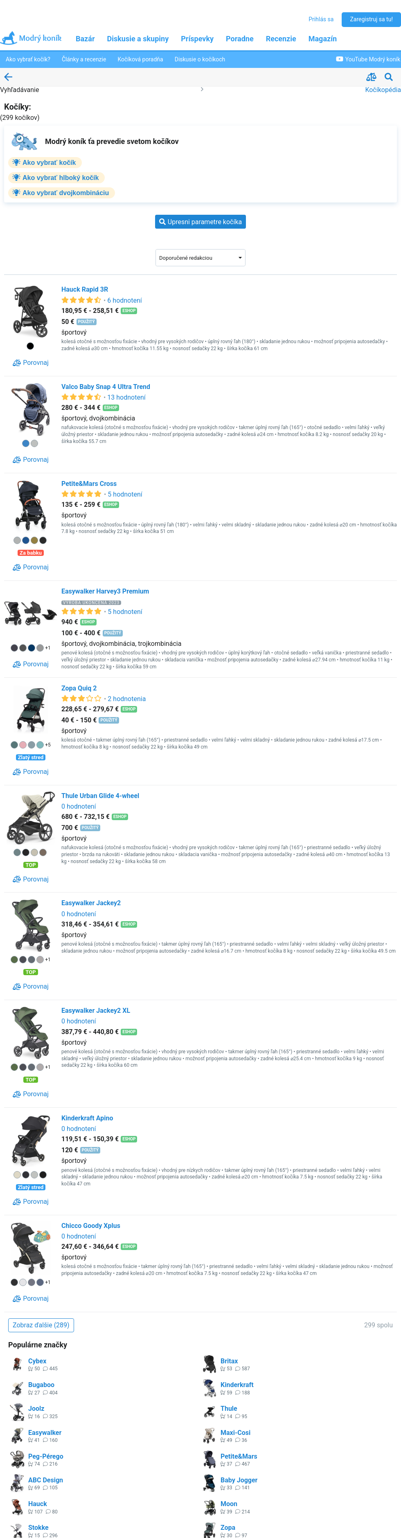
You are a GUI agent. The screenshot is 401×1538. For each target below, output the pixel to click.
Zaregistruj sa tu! (371, 19)
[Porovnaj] (31, 363)
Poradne (240, 38)
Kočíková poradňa (140, 59)
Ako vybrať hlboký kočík (61, 177)
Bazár (85, 38)
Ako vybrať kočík (49, 162)
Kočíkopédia (383, 90)
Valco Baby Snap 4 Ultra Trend (105, 387)
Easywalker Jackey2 (91, 903)
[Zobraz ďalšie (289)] (41, 1325)
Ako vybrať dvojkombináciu (66, 192)
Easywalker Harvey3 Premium (105, 591)
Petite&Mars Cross (89, 484)
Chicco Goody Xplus (90, 1226)
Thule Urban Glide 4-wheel (100, 796)
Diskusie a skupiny (138, 38)
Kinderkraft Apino (87, 1118)
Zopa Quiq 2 (79, 688)
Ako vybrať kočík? (28, 59)
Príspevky (197, 38)
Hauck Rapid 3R (84, 289)
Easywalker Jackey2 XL (95, 1010)
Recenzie (281, 38)
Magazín (323, 38)
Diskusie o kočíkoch (200, 59)
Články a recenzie (84, 59)
